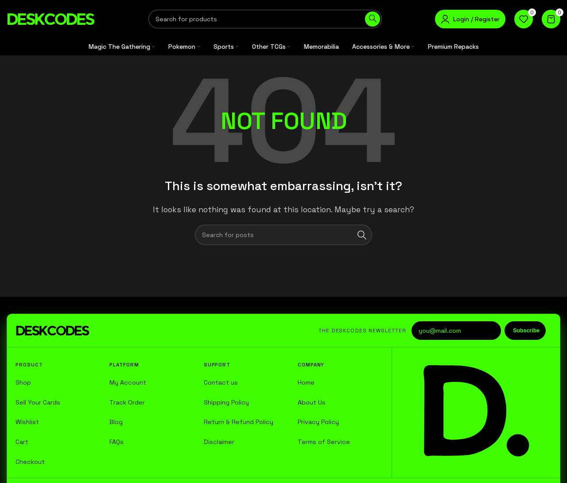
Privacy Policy (318, 422)
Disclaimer (219, 442)
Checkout (30, 462)
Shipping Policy (226, 402)
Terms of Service (324, 442)
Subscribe (526, 330)
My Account (127, 382)
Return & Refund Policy (238, 422)
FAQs (116, 442)
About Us (312, 402)
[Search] (265, 19)
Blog (116, 422)
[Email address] (456, 330)
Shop (23, 382)
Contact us (221, 382)
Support (217, 365)
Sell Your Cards (38, 402)
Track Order (127, 402)
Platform (124, 365)
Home (306, 382)
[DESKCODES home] (53, 330)
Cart (22, 442)
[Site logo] (51, 18)
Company (311, 365)
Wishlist (27, 422)
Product (29, 365)
